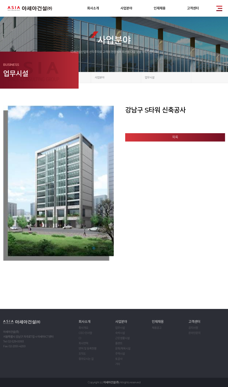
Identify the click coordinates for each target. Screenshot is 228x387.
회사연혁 (83, 343)
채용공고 (156, 327)
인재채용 (159, 8)
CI (80, 338)
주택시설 (120, 353)
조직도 (82, 353)
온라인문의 (194, 333)
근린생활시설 (122, 338)
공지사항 (193, 327)
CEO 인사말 (85, 333)
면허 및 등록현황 (88, 348)
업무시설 (149, 77)
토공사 (118, 359)
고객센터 (193, 8)
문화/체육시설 (122, 348)
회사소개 (93, 8)
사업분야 (126, 8)
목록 (175, 137)
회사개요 (83, 327)
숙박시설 (120, 333)
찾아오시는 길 (86, 359)
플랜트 (118, 343)
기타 (117, 364)
